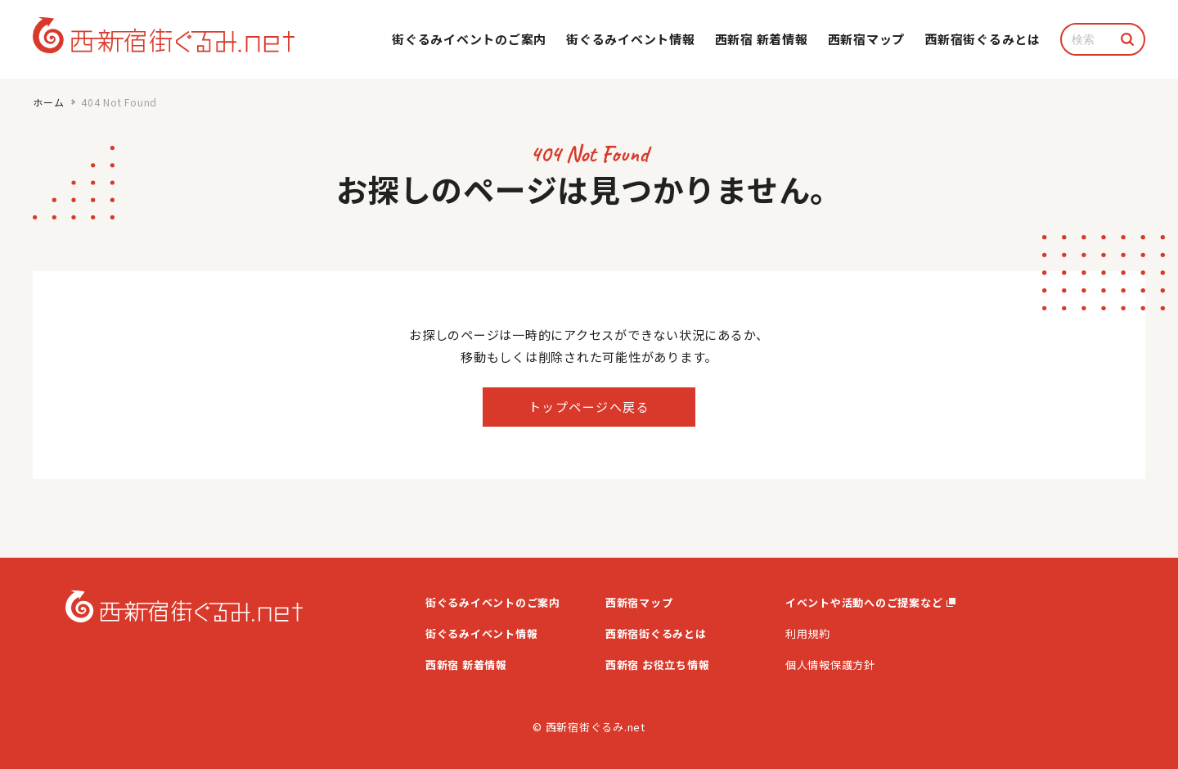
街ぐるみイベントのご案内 (469, 38)
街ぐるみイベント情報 (630, 38)
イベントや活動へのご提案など (870, 602)
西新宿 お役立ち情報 (657, 664)
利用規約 (807, 633)
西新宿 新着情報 (761, 38)
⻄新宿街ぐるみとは (982, 38)
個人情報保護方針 (830, 664)
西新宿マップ (867, 38)
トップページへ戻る (589, 406)
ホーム (48, 102)
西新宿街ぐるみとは (656, 633)
